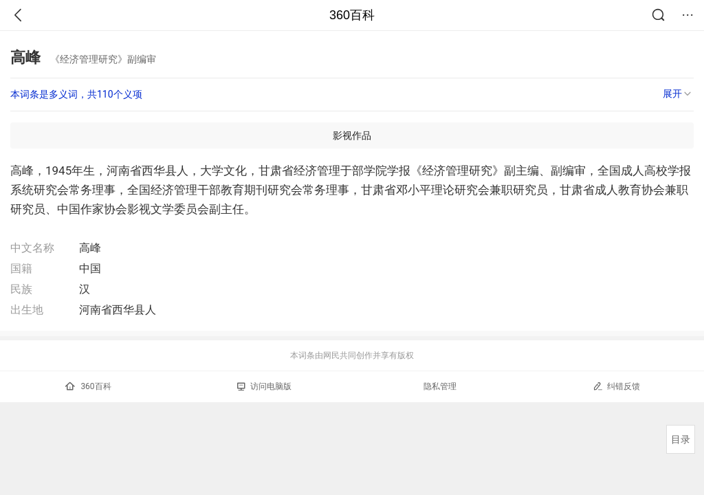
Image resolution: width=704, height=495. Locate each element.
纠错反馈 (616, 386)
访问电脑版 (264, 386)
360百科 (352, 15)
